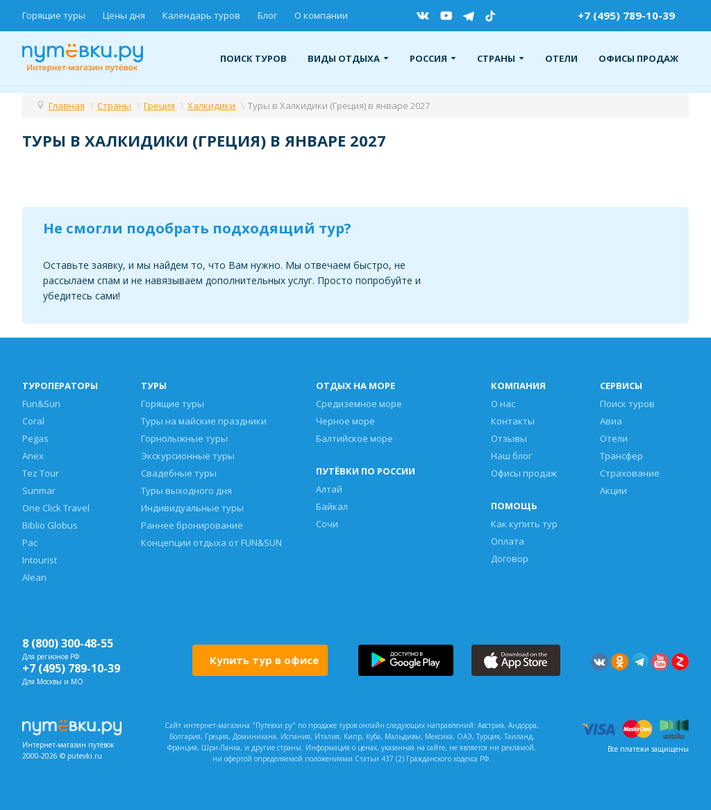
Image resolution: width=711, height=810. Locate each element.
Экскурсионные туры (188, 455)
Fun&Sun (41, 403)
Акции (613, 490)
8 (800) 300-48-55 (67, 643)
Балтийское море (354, 438)
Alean (34, 577)
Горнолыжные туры (184, 438)
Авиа (611, 421)
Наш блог (511, 455)
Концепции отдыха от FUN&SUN (211, 542)
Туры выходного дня (186, 490)
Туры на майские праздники (204, 421)
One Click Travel (56, 508)
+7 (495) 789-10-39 (626, 15)
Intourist (39, 560)
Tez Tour (40, 473)
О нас (503, 403)
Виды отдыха (348, 58)
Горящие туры (53, 15)
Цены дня (124, 15)
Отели (561, 58)
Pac (29, 542)
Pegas (35, 438)
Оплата (507, 541)
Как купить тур (524, 524)
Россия (433, 58)
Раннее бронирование (192, 525)
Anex (33, 455)
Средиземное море (359, 403)
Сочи (327, 524)
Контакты (513, 421)
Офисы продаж (638, 58)
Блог (267, 15)
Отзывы (509, 438)
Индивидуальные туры (192, 508)
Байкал (332, 506)
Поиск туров (253, 58)
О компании (321, 15)
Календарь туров (201, 15)
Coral (33, 421)
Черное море (345, 421)
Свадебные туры (179, 473)
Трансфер (621, 455)
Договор (509, 558)
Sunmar (39, 490)
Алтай (329, 489)
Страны (500, 58)
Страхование (630, 473)
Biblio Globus (50, 525)
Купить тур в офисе (264, 660)
